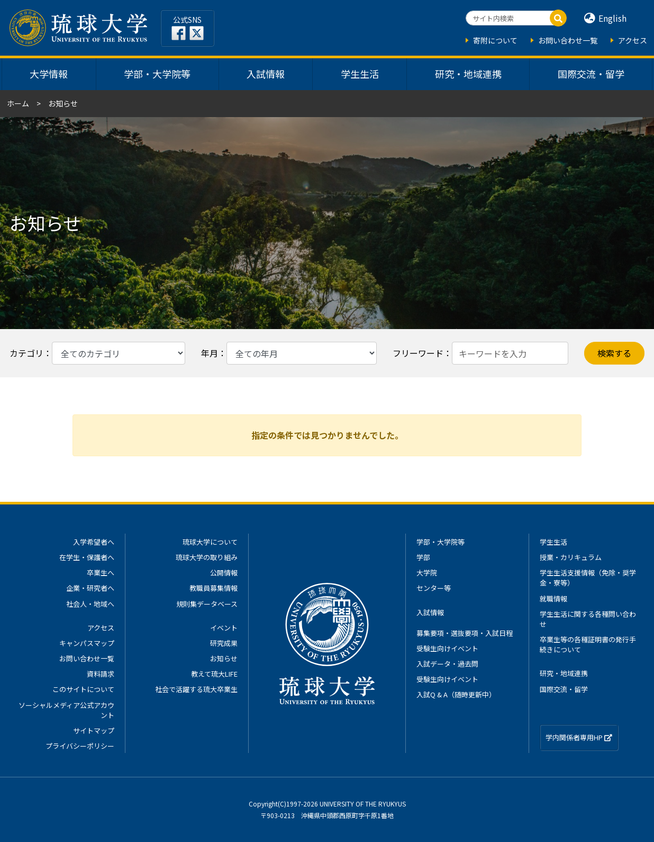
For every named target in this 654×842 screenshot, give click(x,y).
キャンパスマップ (86, 643)
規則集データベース (207, 604)
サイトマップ (93, 730)
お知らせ (224, 658)
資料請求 (100, 674)
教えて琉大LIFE (214, 674)
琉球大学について (210, 542)
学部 (423, 557)
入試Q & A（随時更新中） (456, 694)
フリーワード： (422, 353)
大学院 (426, 573)
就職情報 (553, 598)
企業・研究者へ (90, 588)
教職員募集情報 (213, 588)
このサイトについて (83, 689)
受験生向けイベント (447, 648)
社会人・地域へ (90, 604)
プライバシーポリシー (80, 746)
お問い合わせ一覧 (567, 40)
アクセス (632, 40)
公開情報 (224, 573)
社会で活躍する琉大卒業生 (196, 689)
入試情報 (266, 74)
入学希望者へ (93, 542)
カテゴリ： (31, 353)
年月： (213, 353)
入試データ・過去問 (447, 664)
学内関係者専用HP (579, 737)
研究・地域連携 (468, 74)
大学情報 (49, 74)
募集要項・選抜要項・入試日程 (464, 633)
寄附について (495, 40)
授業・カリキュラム (571, 557)
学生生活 (360, 74)
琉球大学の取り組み (207, 557)
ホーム (18, 103)
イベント (224, 628)
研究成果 (224, 643)
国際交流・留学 (591, 74)
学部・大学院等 (157, 74)
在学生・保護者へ (86, 557)
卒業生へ (100, 573)
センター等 (433, 588)
